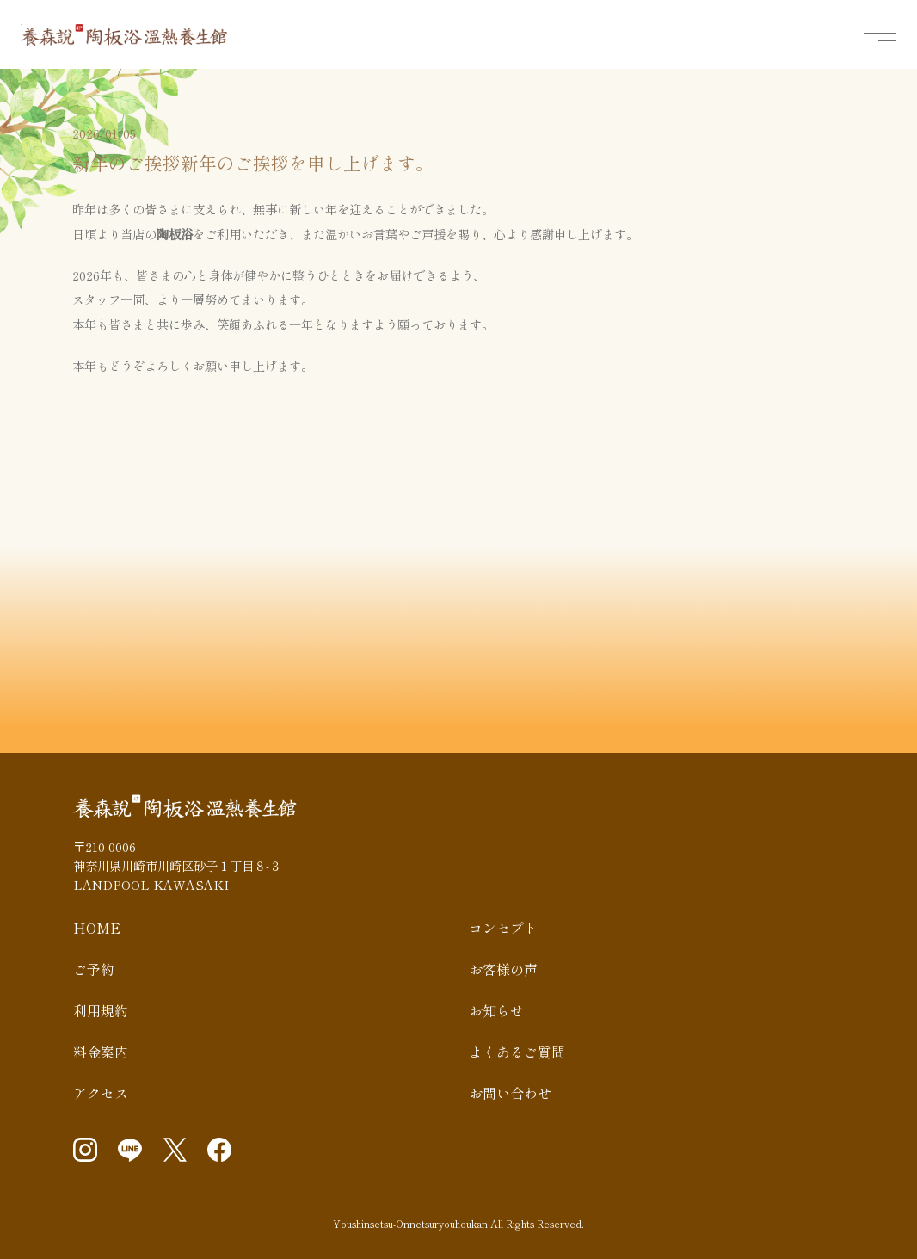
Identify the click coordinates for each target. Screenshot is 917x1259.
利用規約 (100, 1010)
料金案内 (100, 1051)
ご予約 (93, 969)
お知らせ (496, 1010)
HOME (96, 927)
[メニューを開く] (880, 37)
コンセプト (503, 927)
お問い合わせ (510, 1093)
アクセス (100, 1093)
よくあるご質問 (517, 1051)
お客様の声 (503, 969)
